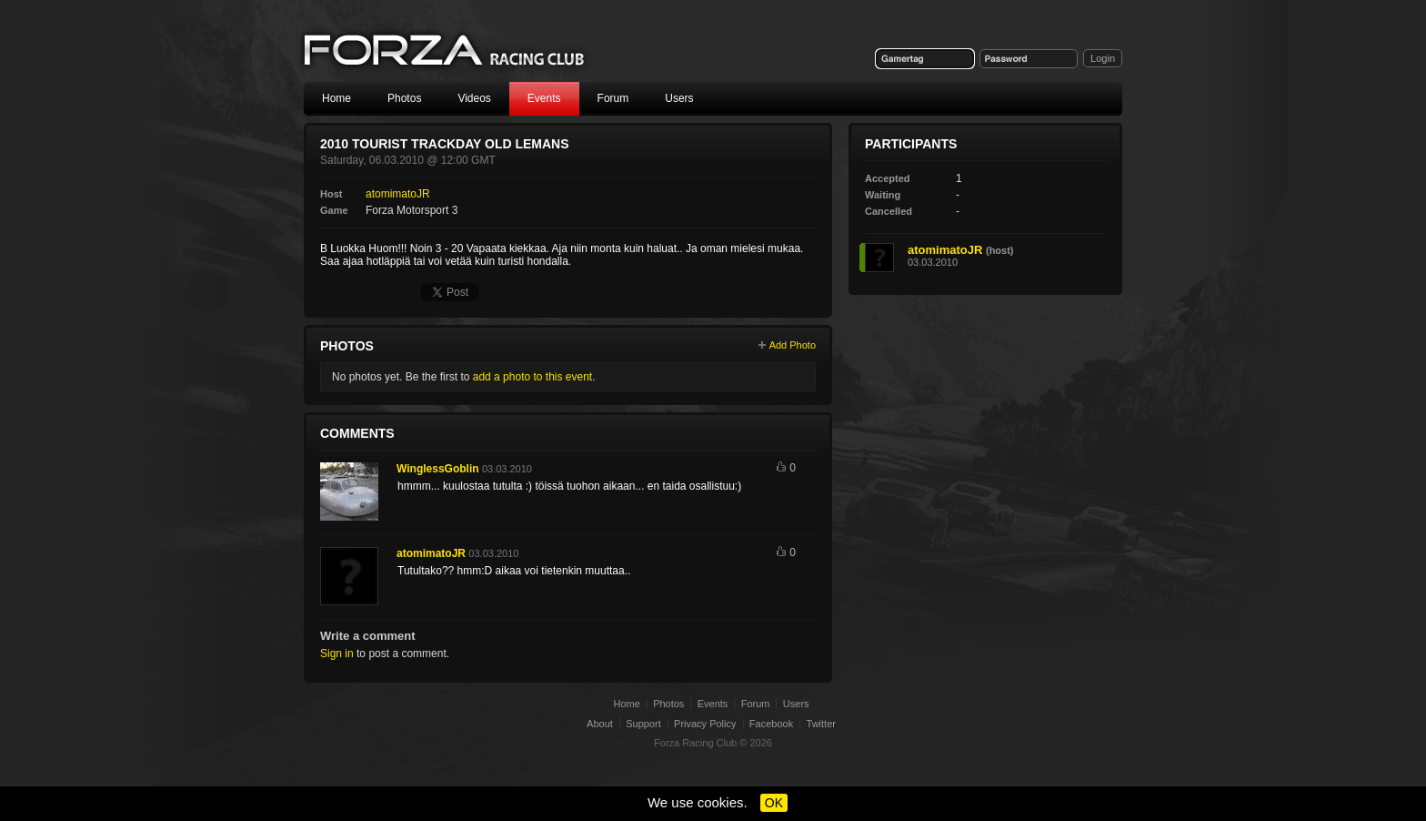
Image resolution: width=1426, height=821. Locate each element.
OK (774, 803)
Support (643, 723)
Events (544, 98)
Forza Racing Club (445, 51)
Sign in (337, 653)
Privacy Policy (705, 723)
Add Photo (792, 345)
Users (679, 98)
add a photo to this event (532, 376)
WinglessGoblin (438, 468)
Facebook (771, 723)
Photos (404, 98)
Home (336, 98)
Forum (613, 98)
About (600, 723)
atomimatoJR (398, 194)
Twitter (821, 723)
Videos (473, 98)
